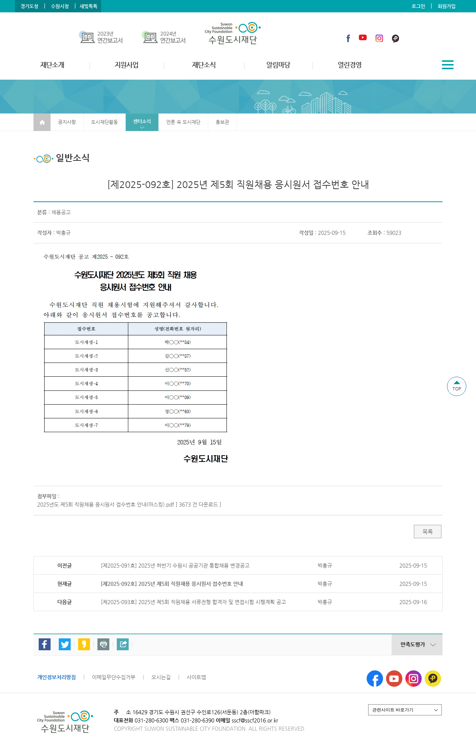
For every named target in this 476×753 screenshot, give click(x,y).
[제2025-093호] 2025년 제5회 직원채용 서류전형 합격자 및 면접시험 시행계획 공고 (193, 602)
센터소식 (142, 121)
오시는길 (161, 677)
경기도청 (29, 6)
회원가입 (447, 6)
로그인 (418, 6)
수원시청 (60, 6)
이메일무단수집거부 (113, 677)
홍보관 (222, 122)
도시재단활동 (104, 122)
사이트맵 (196, 677)
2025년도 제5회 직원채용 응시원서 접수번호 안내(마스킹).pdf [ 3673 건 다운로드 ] (129, 504)
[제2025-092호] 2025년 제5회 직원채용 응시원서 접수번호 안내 (172, 584)
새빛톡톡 (88, 6)
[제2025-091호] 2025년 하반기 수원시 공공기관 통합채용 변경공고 (175, 565)
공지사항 (67, 122)
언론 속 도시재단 (183, 122)
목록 (427, 532)
